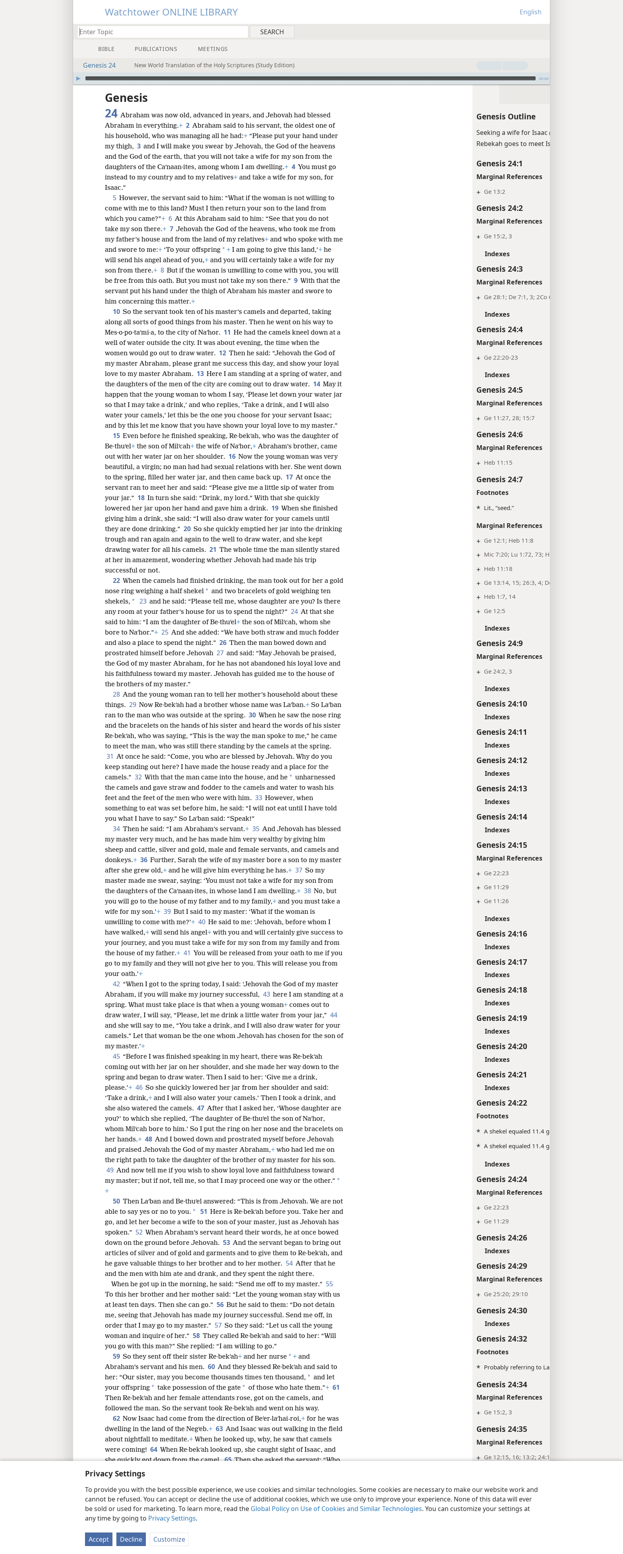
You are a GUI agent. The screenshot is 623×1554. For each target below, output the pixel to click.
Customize (169, 1539)
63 (219, 1449)
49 (146, 1180)
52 (179, 1242)
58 (217, 1356)
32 (179, 787)
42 (116, 994)
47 (200, 1118)
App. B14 (508, 1131)
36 (157, 870)
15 (116, 446)
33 (295, 808)
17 (308, 487)
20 (187, 539)
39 (204, 921)
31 (152, 766)
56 (229, 1325)
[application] (311, 78)
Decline (131, 1539)
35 (256, 839)
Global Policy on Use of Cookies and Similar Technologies (336, 1508)
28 (116, 704)
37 (322, 880)
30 (274, 725)
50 (116, 1211)
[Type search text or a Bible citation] (158, 31)
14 (330, 384)
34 (116, 839)
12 (222, 353)
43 (266, 1004)
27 (252, 663)
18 (158, 508)
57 (237, 1346)
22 (116, 590)
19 (275, 518)
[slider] (310, 78)
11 (227, 332)
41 (238, 963)
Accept (99, 1539)
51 (216, 1221)
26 (264, 652)
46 (139, 1097)
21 (228, 559)
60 (211, 1387)
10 (116, 311)
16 (232, 466)
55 (329, 1304)
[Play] (78, 78)
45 (116, 1066)
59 (116, 1377)
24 (312, 621)
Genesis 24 (95, 65)
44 (110, 1035)
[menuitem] (541, 31)
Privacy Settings (172, 1518)
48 (158, 1149)
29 (132, 715)
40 (233, 932)
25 (198, 642)
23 (154, 611)
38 (324, 901)
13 (200, 373)
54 (136, 1283)
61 (110, 1418)
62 (116, 1439)
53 (273, 1252)
